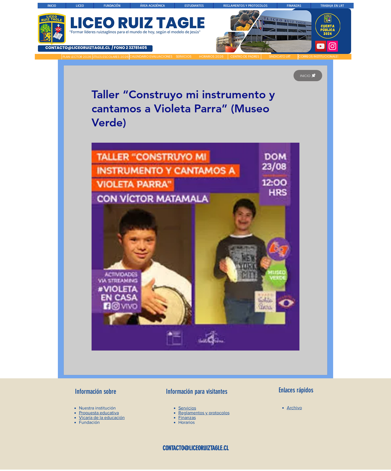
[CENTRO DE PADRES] (244, 57)
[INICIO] (308, 75)
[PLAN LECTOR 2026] (77, 57)
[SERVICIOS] (183, 57)
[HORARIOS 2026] (211, 57)
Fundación (89, 422)
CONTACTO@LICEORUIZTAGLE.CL (196, 448)
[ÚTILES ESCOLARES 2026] (110, 57)
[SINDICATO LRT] (279, 57)
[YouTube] (320, 46)
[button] (48, 57)
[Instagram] (332, 46)
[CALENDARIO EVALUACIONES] (150, 57)
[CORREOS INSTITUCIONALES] (318, 57)
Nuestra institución (97, 408)
